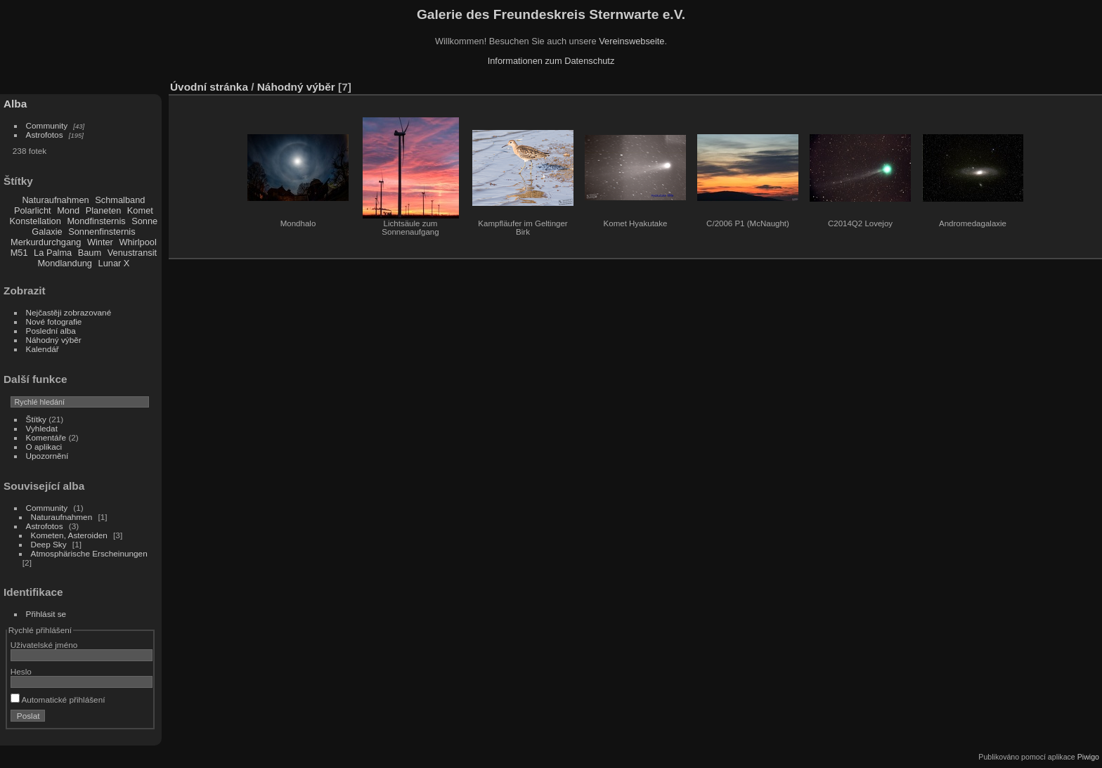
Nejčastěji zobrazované (69, 312)
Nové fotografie (54, 321)
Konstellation (35, 221)
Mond (68, 210)
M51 (19, 252)
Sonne (144, 221)
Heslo (21, 671)
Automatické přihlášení (58, 699)
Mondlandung (64, 263)
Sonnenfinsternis (101, 231)
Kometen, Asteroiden (69, 535)
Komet (140, 210)
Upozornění (47, 455)
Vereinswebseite (631, 41)
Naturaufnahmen (55, 200)
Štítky (36, 419)
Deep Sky (49, 544)
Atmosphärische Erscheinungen (89, 553)
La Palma (53, 252)
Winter (100, 242)
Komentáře (46, 437)
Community (47, 125)
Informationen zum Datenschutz (551, 61)
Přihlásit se (46, 613)
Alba (15, 104)
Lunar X (114, 263)
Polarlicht (32, 210)
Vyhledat (42, 428)
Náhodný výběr (54, 339)
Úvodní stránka (209, 87)
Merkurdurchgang (46, 242)
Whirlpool (137, 242)
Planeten (104, 210)
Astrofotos (44, 134)
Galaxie (47, 231)
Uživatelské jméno (44, 644)
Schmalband (120, 200)
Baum (89, 252)
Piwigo (1088, 757)
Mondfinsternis (96, 221)
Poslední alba (51, 330)
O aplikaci (44, 446)
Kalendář (42, 348)
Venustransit (132, 252)
